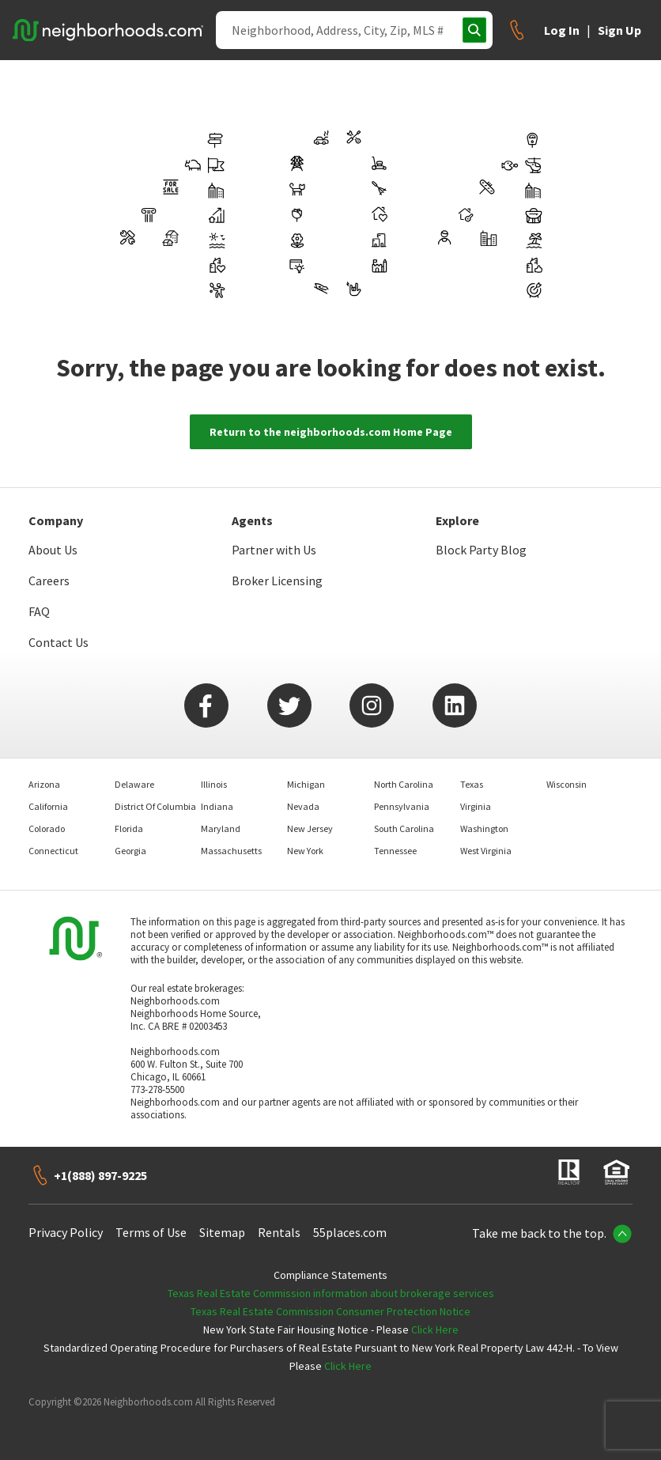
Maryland (220, 828)
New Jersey (310, 828)
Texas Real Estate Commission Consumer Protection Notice (330, 1311)
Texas (471, 784)
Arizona (44, 784)
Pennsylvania (401, 806)
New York (305, 851)
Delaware (134, 784)
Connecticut (53, 851)
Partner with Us (274, 550)
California (48, 806)
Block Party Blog (481, 550)
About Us (52, 550)
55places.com (350, 1232)
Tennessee (395, 851)
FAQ (39, 611)
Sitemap (222, 1232)
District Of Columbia (155, 806)
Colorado (46, 828)
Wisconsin (566, 784)
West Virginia (486, 851)
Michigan (306, 784)
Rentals (279, 1232)
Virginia (475, 806)
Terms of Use (151, 1232)
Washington (484, 828)
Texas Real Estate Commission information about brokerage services (331, 1293)
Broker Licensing (277, 580)
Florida (129, 828)
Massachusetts (231, 851)
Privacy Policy (65, 1232)
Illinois (214, 784)
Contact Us (58, 642)
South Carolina (404, 828)
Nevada (303, 806)
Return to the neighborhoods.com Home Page (331, 432)
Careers (49, 580)
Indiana (217, 806)
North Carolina (403, 784)
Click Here (435, 1329)
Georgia (130, 851)
